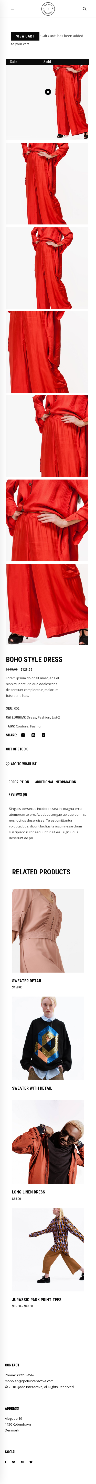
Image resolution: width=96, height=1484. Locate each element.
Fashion (44, 717)
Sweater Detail (27, 980)
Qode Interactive (29, 1387)
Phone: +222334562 (20, 1375)
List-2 (56, 717)
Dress (31, 717)
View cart (25, 36)
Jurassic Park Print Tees (36, 1299)
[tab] (19, 782)
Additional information (55, 782)
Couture (22, 726)
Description (18, 782)
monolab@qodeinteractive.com (29, 1381)
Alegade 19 (13, 1418)
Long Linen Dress (28, 1192)
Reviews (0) (17, 795)
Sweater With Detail (32, 1088)
